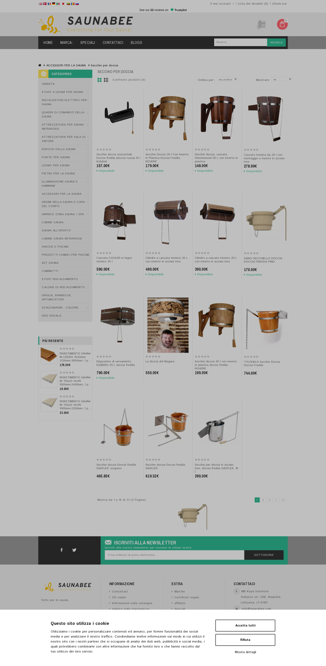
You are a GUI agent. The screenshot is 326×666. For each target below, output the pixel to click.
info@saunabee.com (256, 609)
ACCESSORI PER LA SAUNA (66, 65)
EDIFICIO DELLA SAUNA (59, 149)
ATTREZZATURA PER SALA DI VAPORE (63, 139)
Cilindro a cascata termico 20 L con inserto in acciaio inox (216, 260)
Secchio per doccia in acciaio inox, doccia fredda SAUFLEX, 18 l (216, 468)
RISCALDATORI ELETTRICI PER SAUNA (64, 102)
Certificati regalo (186, 597)
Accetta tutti (245, 625)
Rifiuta (245, 640)
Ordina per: (206, 80)
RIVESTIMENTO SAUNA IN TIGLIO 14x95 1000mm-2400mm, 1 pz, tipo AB (75, 382)
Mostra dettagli (245, 652)
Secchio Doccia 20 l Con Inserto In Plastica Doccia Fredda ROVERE (167, 158)
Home (48, 42)
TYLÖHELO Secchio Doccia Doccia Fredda (262, 364)
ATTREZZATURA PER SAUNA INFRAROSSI (63, 127)
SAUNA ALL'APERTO (56, 230)
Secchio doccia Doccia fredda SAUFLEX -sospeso (116, 466)
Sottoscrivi (263, 555)
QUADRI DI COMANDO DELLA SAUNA (63, 114)
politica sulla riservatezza (130, 609)
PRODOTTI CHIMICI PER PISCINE (66, 255)
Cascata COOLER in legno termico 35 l (114, 260)
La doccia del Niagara (160, 361)
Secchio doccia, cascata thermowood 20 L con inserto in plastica (216, 158)
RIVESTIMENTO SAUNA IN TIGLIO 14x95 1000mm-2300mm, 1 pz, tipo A (75, 406)
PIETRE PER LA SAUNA (58, 173)
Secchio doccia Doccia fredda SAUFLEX (165, 466)
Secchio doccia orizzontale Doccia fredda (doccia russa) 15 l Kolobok (118, 158)
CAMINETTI (50, 271)
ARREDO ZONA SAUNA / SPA (63, 214)
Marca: (66, 42)
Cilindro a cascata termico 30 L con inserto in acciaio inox (167, 260)
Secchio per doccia (104, 65)
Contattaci (113, 42)
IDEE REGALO (52, 316)
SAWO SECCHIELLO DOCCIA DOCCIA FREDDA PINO (263, 260)
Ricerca (276, 43)
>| (283, 500)
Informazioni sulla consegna (132, 603)
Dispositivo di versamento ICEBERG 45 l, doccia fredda (115, 363)
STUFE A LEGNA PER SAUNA (62, 92)
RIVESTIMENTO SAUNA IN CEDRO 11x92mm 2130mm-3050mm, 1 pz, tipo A (75, 359)
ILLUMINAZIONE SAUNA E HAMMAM (60, 184)
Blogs (136, 42)
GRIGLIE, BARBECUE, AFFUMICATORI (57, 297)
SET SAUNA (50, 263)
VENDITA (48, 84)
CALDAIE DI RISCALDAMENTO (63, 287)
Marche (179, 592)
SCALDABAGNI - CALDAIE (60, 308)
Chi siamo (119, 597)
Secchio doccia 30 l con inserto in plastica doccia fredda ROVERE (216, 365)
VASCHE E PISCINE (55, 247)
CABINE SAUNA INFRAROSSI (62, 239)
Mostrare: (257, 80)
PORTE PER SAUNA (56, 157)
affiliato (180, 603)
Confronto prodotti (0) (128, 80)
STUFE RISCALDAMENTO (60, 279)
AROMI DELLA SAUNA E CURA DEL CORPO (63, 204)
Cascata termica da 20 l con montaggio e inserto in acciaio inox (264, 158)
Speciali (87, 42)
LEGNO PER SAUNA (56, 165)
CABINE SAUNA (52, 222)
